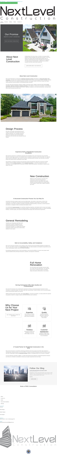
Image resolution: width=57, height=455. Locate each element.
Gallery (10, 21)
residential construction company (27, 78)
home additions (26, 293)
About (2, 21)
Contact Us (19, 21)
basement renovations (23, 85)
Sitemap (2, 403)
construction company (23, 353)
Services (6, 21)
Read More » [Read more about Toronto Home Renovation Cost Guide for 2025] (31, 376)
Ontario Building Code (24, 246)
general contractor (16, 207)
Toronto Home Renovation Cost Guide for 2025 (38, 370)
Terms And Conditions (5, 401)
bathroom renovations (15, 85)
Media (15, 21)
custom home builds (43, 78)
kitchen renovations (17, 162)
